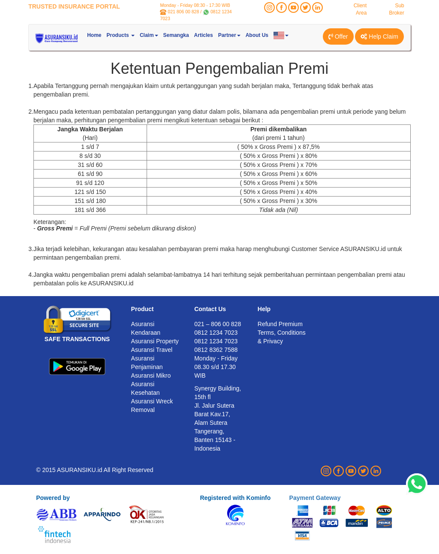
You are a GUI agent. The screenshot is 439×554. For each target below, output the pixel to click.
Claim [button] (149, 35)
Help (264, 309)
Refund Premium (280, 324)
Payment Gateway (315, 497)
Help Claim (379, 36)
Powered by (53, 497)
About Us (257, 35)
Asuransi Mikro (151, 375)
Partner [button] (229, 35)
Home (94, 35)
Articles (203, 35)
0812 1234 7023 (216, 341)
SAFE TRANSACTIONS (77, 339)
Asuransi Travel (151, 349)
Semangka (176, 35)
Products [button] (121, 35)
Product (142, 309)
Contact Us (210, 309)
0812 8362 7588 (216, 349)
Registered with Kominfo (235, 497)
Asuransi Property (155, 341)
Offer (338, 36)
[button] (281, 35)
